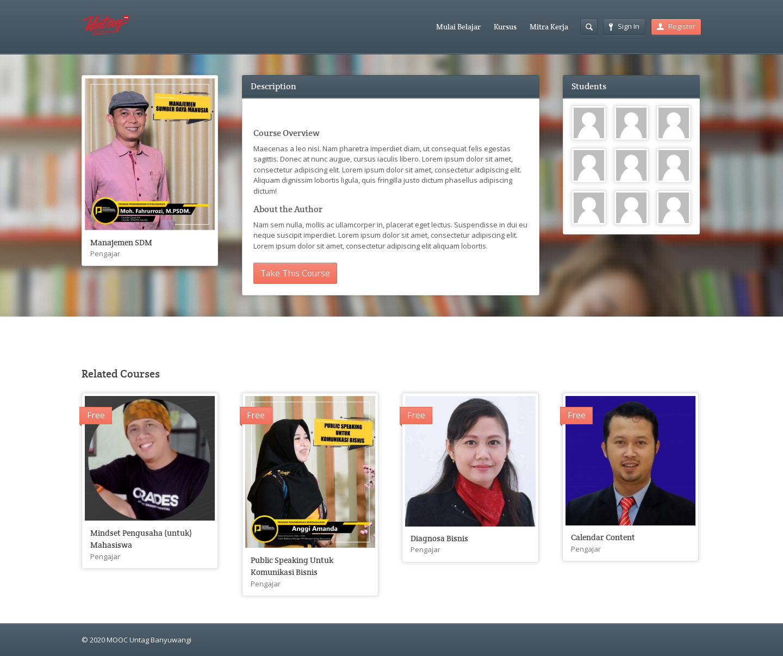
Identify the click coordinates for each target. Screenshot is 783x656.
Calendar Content (603, 537)
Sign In (624, 26)
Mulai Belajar (458, 27)
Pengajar (105, 253)
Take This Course (295, 273)
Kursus (505, 27)
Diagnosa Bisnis (439, 538)
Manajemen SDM (121, 242)
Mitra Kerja (549, 27)
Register (676, 26)
